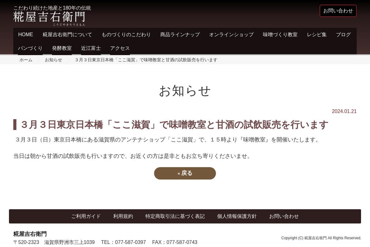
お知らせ (53, 59)
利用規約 (123, 216)
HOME (25, 34)
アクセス (120, 48)
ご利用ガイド (86, 216)
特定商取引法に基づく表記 (175, 216)
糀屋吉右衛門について (67, 34)
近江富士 (91, 48)
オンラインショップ (231, 34)
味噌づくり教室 (280, 34)
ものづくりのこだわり (126, 34)
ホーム (25, 59)
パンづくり (30, 48)
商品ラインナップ (180, 34)
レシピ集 (317, 34)
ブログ (343, 34)
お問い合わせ (284, 216)
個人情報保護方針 (237, 216)
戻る (185, 173)
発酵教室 (62, 48)
